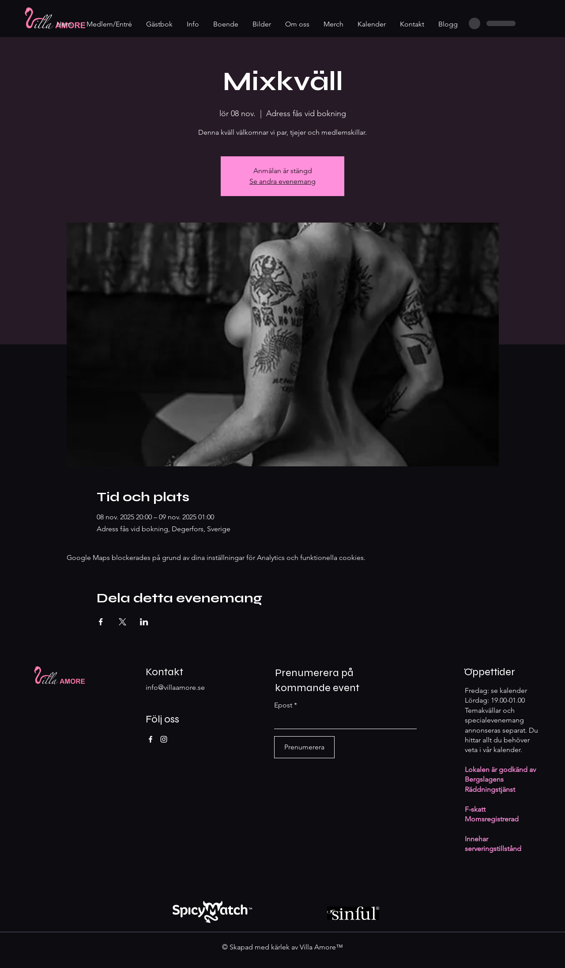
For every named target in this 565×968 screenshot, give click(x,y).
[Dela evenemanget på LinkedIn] (144, 621)
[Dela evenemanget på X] (122, 621)
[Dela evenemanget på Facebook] (101, 621)
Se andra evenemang (282, 181)
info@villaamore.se (175, 687)
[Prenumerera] (304, 747)
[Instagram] (163, 739)
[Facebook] (150, 739)
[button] (193, 24)
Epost (283, 705)
